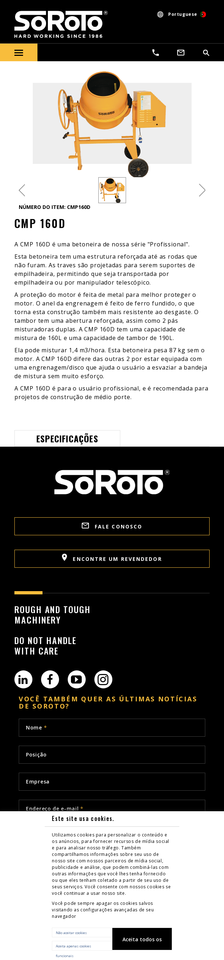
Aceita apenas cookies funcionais (73, 947)
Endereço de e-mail (55, 808)
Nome (36, 727)
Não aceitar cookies (71, 932)
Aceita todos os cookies (142, 943)
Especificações (67, 438)
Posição (36, 754)
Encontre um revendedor (112, 558)
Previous (22, 190)
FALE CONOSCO (112, 526)
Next (202, 190)
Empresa (38, 781)
